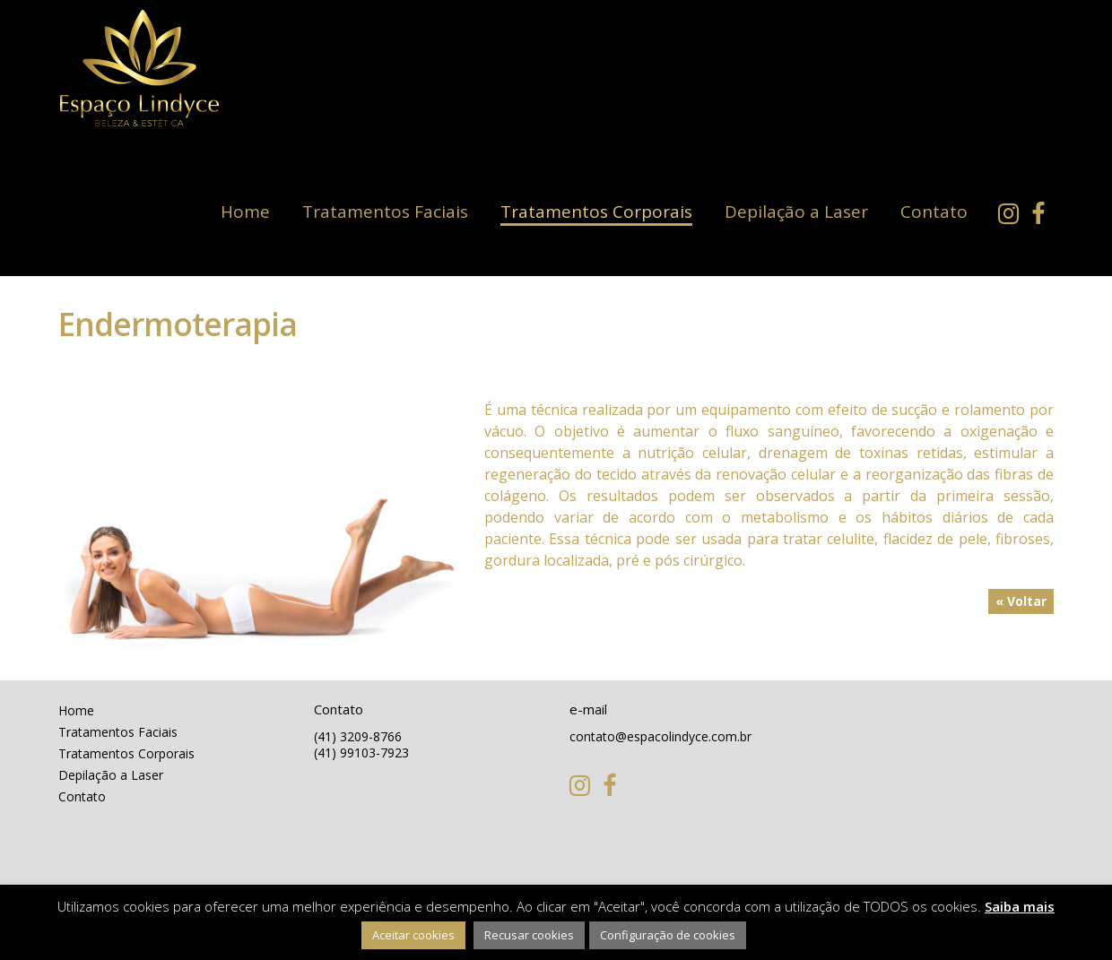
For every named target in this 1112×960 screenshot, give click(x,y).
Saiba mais (1020, 906)
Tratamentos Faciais (385, 211)
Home (245, 211)
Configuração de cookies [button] (667, 935)
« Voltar (1021, 601)
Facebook (1042, 214)
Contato (934, 211)
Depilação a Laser (796, 211)
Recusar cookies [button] (529, 935)
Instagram (1013, 214)
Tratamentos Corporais (596, 211)
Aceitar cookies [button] (413, 935)
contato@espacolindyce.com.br (660, 737)
